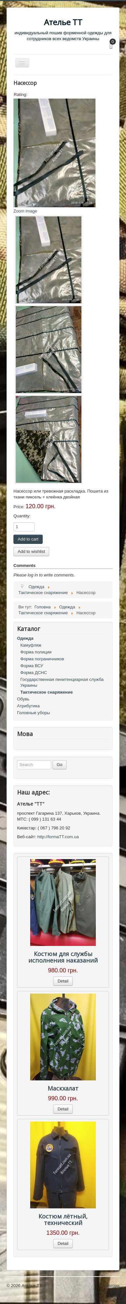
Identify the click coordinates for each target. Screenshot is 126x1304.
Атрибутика (28, 705)
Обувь (23, 699)
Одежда (25, 638)
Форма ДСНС (33, 672)
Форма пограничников (42, 658)
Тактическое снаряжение (46, 692)
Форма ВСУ (31, 665)
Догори (112, 1285)
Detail (62, 981)
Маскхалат (63, 1088)
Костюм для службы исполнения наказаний (63, 957)
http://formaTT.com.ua (58, 836)
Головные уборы (33, 712)
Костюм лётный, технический (63, 1219)
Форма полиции (36, 652)
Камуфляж (30, 645)
